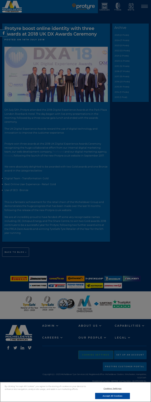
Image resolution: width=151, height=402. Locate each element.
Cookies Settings (113, 388)
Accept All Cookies (112, 396)
